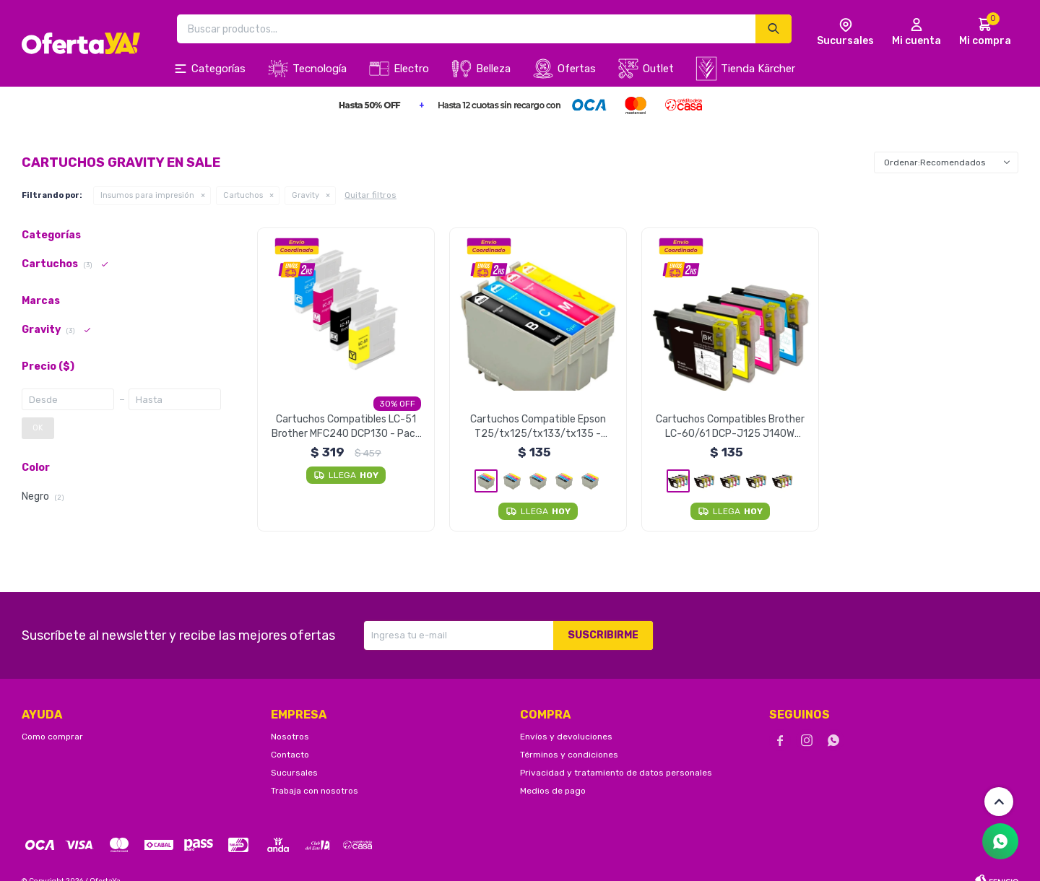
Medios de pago (553, 791)
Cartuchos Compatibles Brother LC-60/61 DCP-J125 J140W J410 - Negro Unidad (730, 427)
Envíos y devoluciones (566, 737)
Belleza (493, 68)
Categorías (218, 68)
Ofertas (577, 68)
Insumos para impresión (147, 195)
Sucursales (294, 773)
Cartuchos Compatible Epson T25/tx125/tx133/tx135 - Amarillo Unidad (538, 427)
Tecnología (319, 68)
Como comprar (52, 737)
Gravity (305, 195)
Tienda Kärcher (758, 68)
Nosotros (290, 737)
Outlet (658, 68)
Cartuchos (243, 195)
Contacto (290, 755)
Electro (411, 68)
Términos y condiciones (569, 755)
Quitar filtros (370, 195)
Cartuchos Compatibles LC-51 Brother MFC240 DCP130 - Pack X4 (346, 427)
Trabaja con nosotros (314, 791)
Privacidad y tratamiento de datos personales (616, 773)
